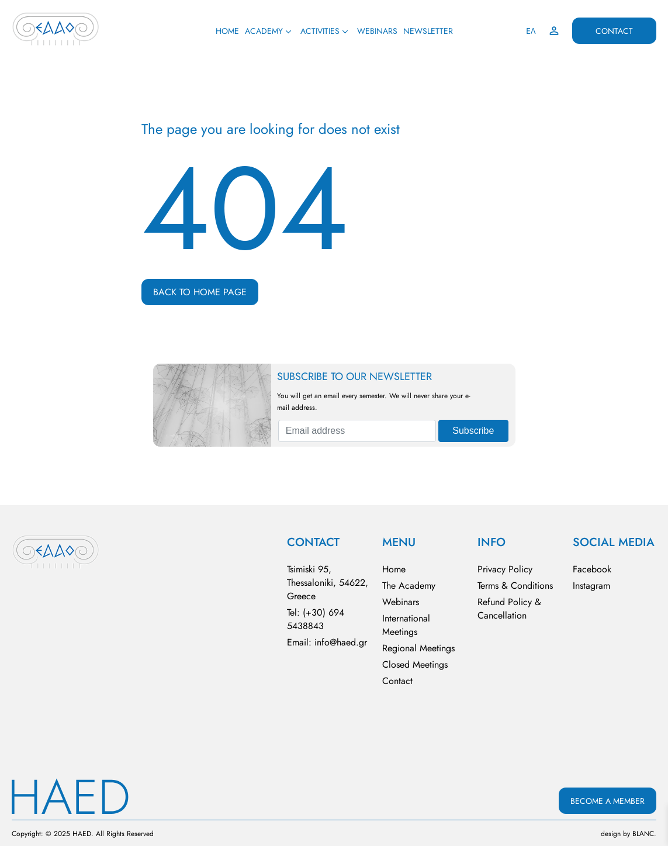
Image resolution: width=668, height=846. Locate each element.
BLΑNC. (644, 833)
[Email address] (357, 431)
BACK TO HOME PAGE (200, 292)
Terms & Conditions (515, 585)
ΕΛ (531, 31)
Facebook (592, 569)
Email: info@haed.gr (327, 642)
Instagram (591, 585)
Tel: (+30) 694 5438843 (315, 619)
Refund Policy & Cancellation (509, 608)
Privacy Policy (504, 569)
